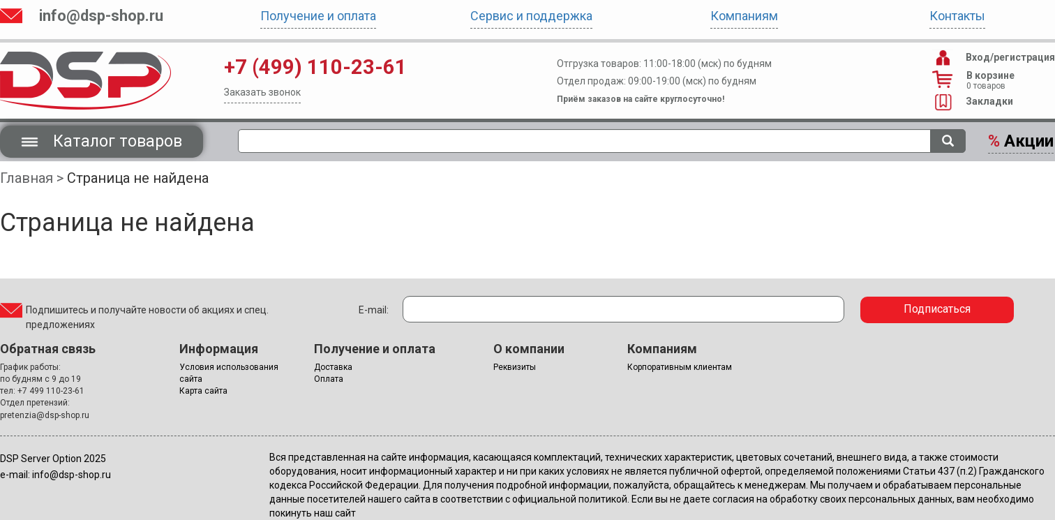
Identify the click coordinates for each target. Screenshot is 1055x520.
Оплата (328, 379)
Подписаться (937, 308)
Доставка (333, 367)
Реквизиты (514, 367)
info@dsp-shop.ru (101, 15)
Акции (1021, 141)
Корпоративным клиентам (679, 367)
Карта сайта (203, 391)
